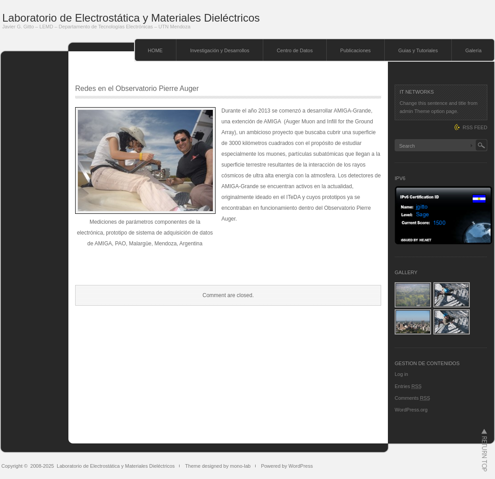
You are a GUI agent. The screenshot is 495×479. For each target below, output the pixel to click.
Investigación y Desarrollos (219, 50)
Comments (412, 398)
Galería (473, 50)
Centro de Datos (295, 50)
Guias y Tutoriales (418, 50)
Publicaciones (355, 50)
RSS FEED (475, 127)
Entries (408, 386)
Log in (401, 374)
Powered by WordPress (287, 466)
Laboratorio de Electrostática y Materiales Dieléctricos (131, 18)
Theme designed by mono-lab (218, 466)
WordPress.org (411, 409)
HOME (155, 50)
